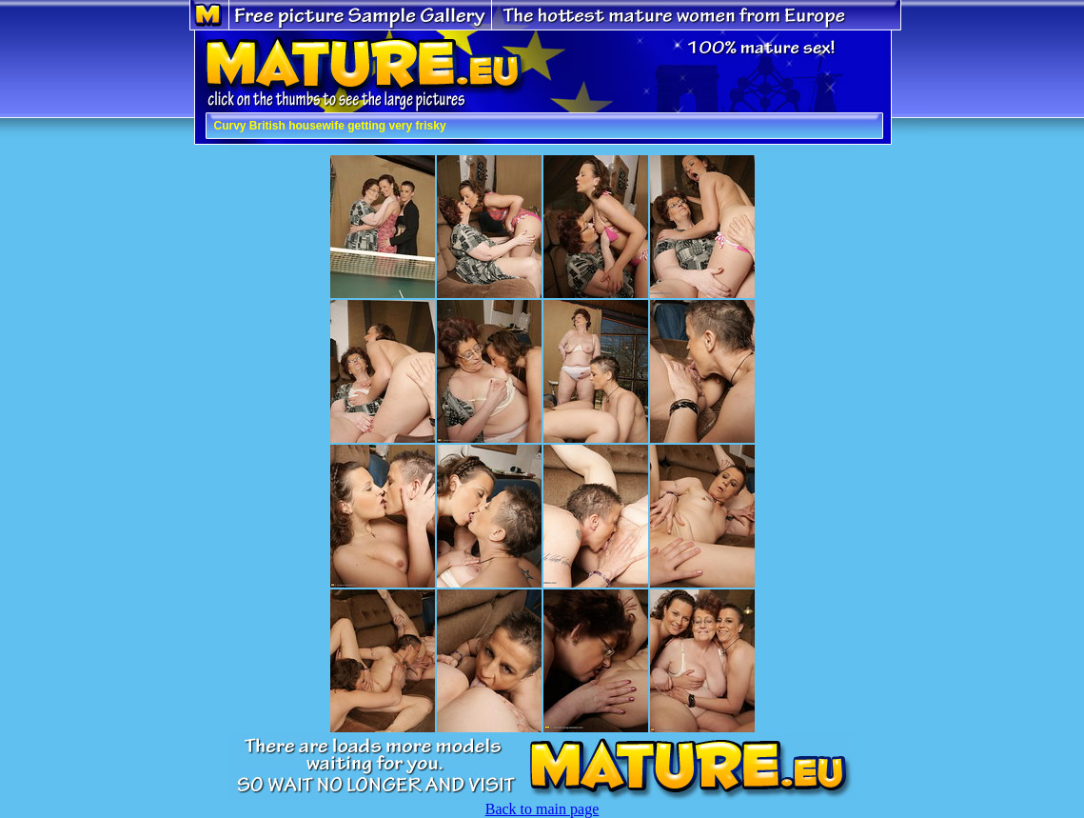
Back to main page (542, 809)
